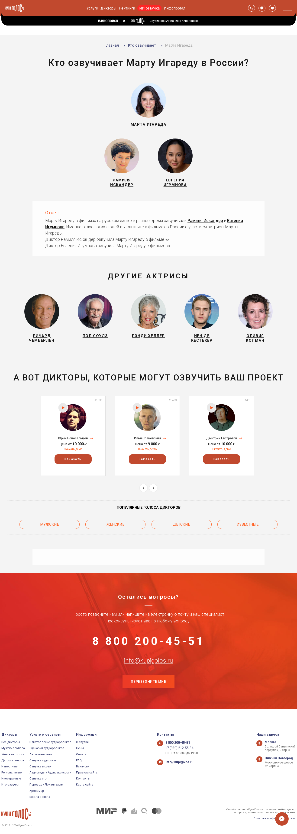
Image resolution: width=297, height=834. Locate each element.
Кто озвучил (10, 784)
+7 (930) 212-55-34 (177, 748)
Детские (181, 529)
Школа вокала (39, 797)
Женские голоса (13, 754)
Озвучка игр (38, 778)
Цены (80, 748)
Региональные (11, 772)
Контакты (83, 778)
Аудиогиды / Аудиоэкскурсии (50, 772)
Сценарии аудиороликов (47, 748)
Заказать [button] (73, 465)
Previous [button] (143, 493)
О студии (82, 742)
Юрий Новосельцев (73, 444)
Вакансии (82, 766)
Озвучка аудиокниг (42, 760)
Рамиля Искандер (205, 223)
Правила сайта (86, 772)
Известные (247, 529)
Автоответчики (40, 754)
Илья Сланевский (147, 444)
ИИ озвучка (149, 8)
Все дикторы (10, 742)
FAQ (79, 760)
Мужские (49, 529)
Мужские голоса (13, 748)
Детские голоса (12, 760)
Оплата (81, 754)
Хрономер (36, 790)
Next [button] (153, 493)
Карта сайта (84, 784)
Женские (115, 529)
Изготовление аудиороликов (50, 742)
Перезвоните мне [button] (148, 693)
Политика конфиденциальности (275, 818)
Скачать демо (73, 455)
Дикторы (108, 8)
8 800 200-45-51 (148, 647)
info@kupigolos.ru (148, 670)
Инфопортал (174, 8)
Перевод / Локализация (46, 784)
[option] (73, 442)
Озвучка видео (40, 766)
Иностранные (11, 778)
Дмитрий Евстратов (221, 444)
